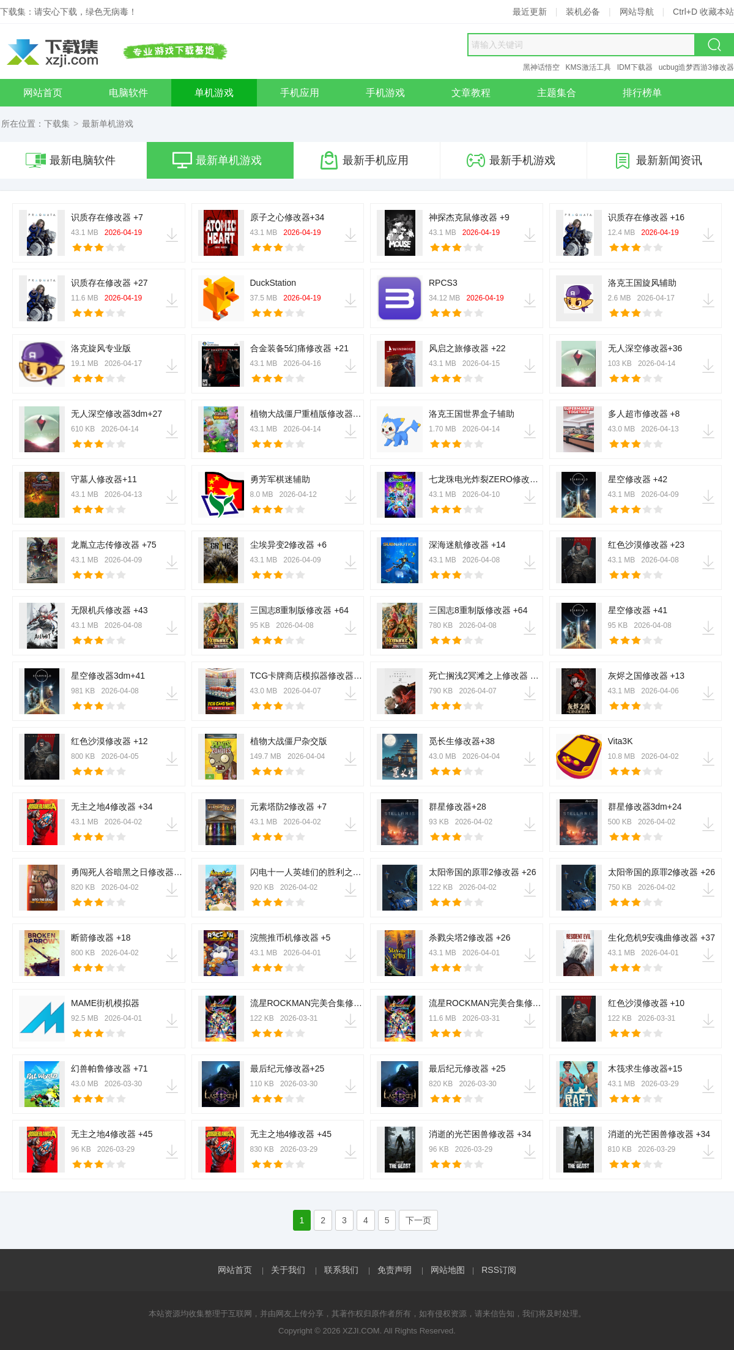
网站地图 (448, 1270)
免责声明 (394, 1270)
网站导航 (637, 12)
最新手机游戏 (510, 160)
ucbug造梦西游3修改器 (696, 67)
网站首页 (235, 1270)
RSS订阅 (498, 1270)
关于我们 (288, 1270)
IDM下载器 (635, 67)
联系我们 (341, 1270)
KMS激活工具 (588, 67)
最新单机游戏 (217, 160)
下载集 (57, 124)
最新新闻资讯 (657, 160)
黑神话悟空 (541, 67)
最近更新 (530, 12)
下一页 (418, 1220)
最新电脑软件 (71, 160)
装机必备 (583, 12)
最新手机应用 (364, 160)
